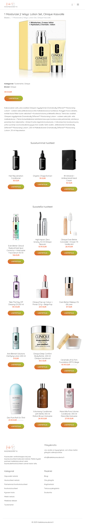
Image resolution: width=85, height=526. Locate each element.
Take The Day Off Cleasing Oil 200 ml (16, 303)
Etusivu (7, 18)
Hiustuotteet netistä (11, 480)
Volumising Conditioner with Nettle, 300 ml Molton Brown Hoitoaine (42, 413)
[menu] (78, 4)
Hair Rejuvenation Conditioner (16, 177)
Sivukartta (48, 492)
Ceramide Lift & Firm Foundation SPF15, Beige (69, 361)
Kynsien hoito (9, 492)
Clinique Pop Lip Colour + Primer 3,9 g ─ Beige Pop (43, 303)
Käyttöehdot (49, 484)
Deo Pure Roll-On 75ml (16, 418)
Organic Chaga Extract (42, 176)
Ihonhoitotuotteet (11, 488)
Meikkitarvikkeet (10, 501)
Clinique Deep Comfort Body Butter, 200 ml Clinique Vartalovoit (42, 356)
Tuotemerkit (18, 84)
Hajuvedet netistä (11, 476)
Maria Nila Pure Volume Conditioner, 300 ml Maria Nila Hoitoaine (69, 413)
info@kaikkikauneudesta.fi (54, 457)
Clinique (27, 84)
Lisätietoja (13, 98)
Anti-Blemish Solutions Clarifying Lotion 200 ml (16, 355)
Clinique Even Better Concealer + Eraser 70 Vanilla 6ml (69, 241)
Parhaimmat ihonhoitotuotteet (15, 484)
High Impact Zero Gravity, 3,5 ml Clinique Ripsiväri (42, 241)
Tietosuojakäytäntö (51, 488)
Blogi (46, 476)
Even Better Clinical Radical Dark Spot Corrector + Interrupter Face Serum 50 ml (16, 249)
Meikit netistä (9, 497)
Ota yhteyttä (49, 480)
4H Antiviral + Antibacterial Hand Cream (69, 178)
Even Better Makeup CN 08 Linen (69, 303)
